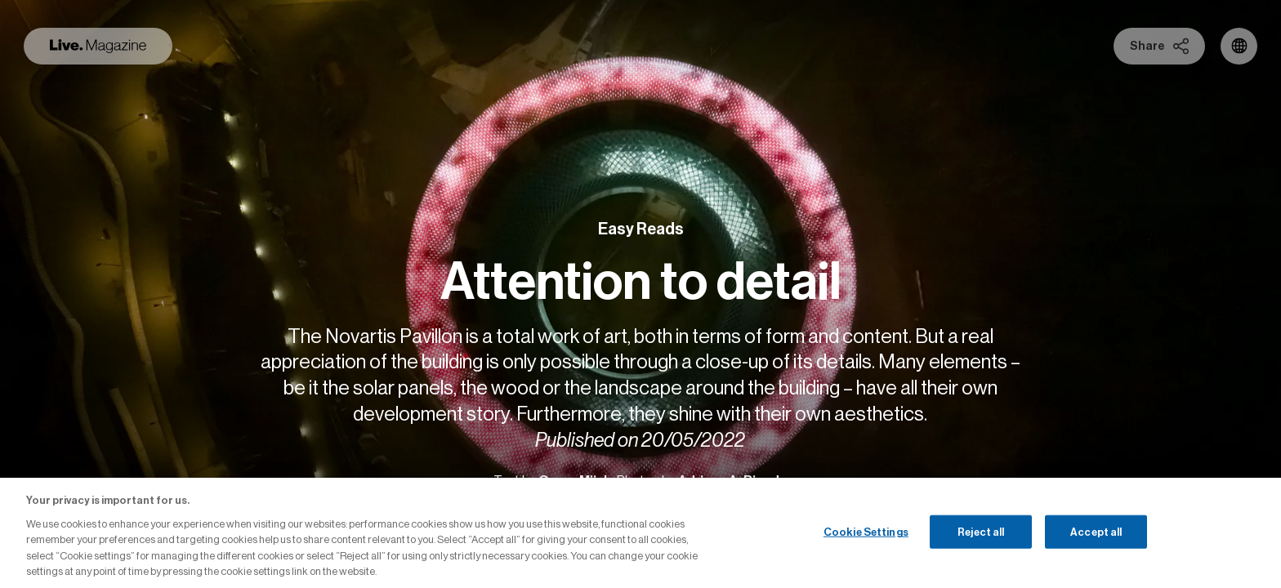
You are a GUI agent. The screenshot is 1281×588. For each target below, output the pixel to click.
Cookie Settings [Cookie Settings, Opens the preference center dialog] (866, 531)
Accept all (1096, 531)
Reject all (980, 531)
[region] (640, 533)
